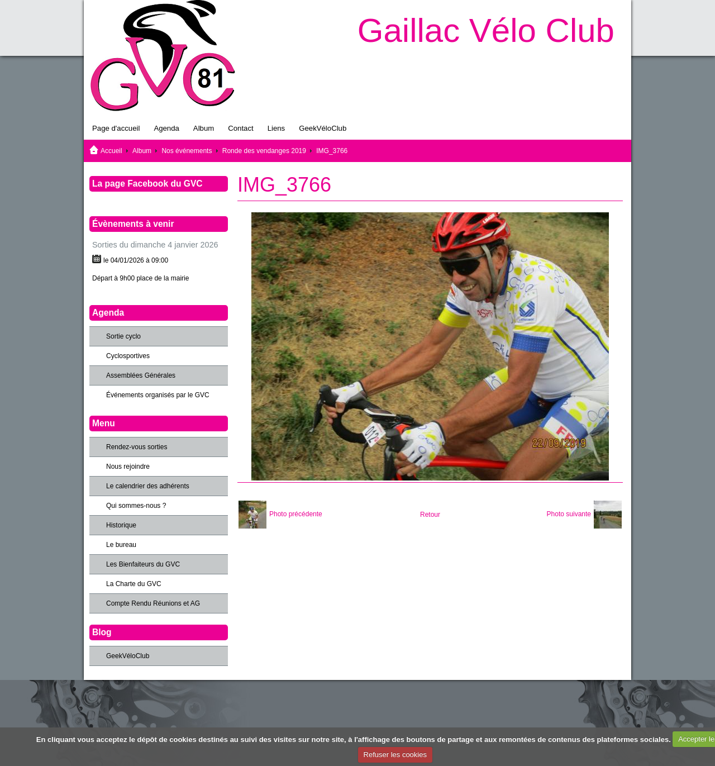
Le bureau (121, 545)
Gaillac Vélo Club (486, 30)
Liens (276, 128)
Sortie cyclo (123, 336)
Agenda (166, 128)
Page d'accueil (116, 128)
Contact (240, 128)
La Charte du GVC (133, 584)
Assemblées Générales (140, 375)
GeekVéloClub (322, 128)
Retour (430, 514)
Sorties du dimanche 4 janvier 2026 (155, 244)
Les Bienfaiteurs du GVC (143, 564)
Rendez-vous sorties (136, 447)
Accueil (111, 151)
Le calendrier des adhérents (147, 486)
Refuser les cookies (395, 754)
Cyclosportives (128, 356)
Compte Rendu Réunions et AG (153, 603)
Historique (121, 525)
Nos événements (186, 151)
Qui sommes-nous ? (136, 506)
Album (203, 128)
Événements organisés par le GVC (157, 395)
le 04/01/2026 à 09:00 (135, 260)
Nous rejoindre (128, 466)
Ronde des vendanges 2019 (264, 151)
